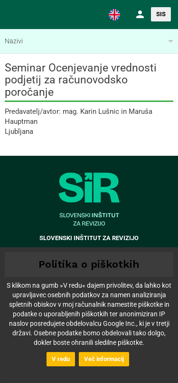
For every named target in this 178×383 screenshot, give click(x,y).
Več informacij (104, 359)
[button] (114, 14)
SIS (161, 14)
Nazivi (14, 41)
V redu (61, 359)
